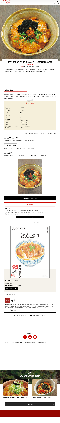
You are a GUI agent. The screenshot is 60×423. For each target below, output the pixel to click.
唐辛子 (22, 315)
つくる (10, 342)
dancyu (5, 342)
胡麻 (34, 315)
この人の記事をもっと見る (11, 310)
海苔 (31, 315)
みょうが (15, 315)
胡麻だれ (38, 315)
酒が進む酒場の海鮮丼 (32, 66)
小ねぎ (26, 315)
